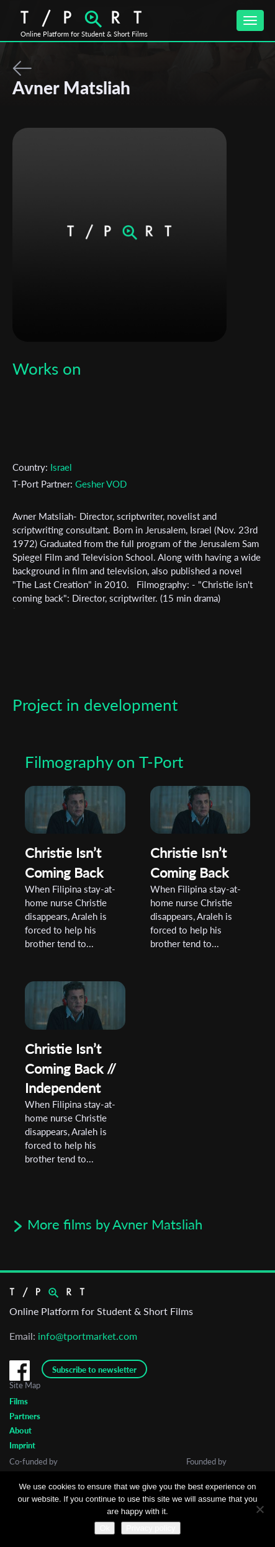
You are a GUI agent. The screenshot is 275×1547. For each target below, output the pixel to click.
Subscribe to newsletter (94, 1370)
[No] (259, 1509)
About (20, 1430)
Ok (104, 1528)
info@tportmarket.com (87, 1336)
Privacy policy (150, 1528)
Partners (24, 1416)
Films (18, 1401)
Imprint (22, 1445)
